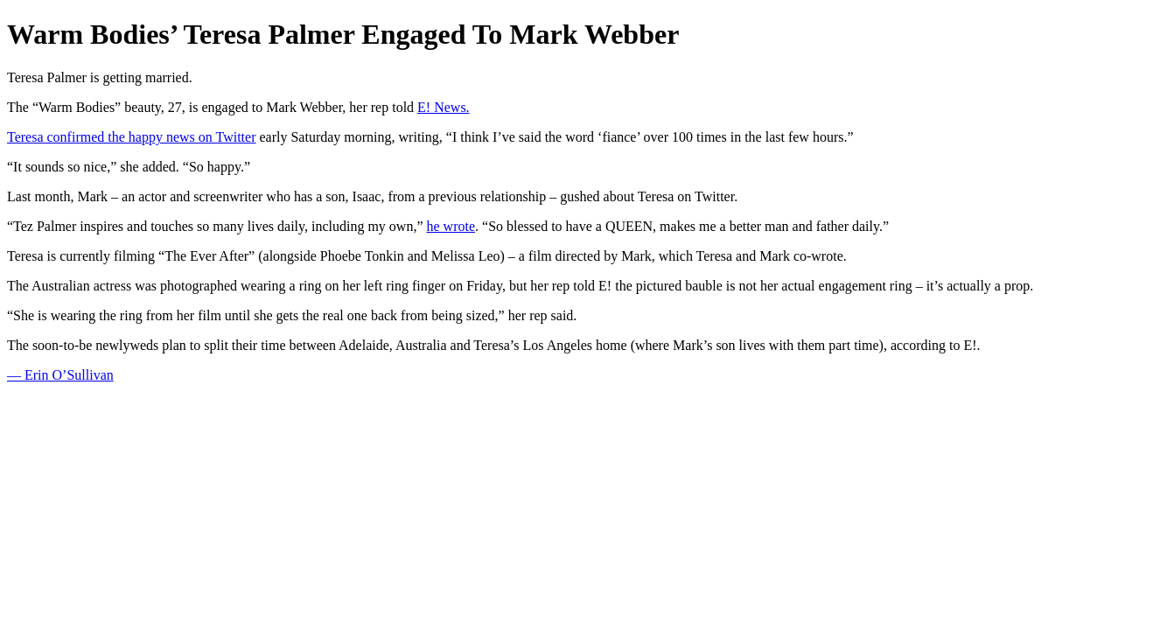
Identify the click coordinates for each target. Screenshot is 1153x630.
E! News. (443, 107)
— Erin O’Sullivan (60, 375)
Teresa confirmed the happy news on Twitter (131, 137)
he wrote (451, 226)
